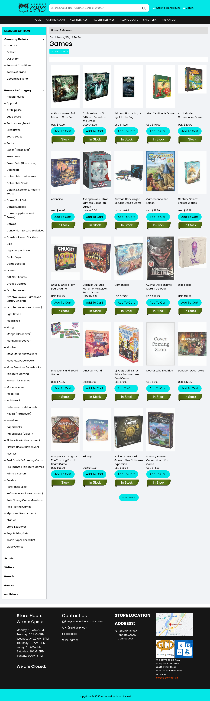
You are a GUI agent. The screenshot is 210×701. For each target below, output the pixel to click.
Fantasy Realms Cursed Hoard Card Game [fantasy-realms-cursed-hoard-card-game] (158, 460)
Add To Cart (62, 131)
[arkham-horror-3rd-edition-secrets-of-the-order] (97, 87)
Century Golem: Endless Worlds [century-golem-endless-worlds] (188, 201)
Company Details (16, 39)
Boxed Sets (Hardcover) (22, 163)
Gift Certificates (17, 277)
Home (54, 30)
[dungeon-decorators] (190, 397)
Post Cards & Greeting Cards (25, 460)
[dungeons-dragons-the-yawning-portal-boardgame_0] (63, 483)
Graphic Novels (16, 290)
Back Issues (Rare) (18, 123)
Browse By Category (18, 90)
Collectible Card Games (22, 176)
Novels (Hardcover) (19, 414)
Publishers (11, 594)
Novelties (12, 420)
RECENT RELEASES (104, 20)
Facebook (70, 634)
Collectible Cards (17, 183)
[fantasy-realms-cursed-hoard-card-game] (158, 483)
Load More (128, 497)
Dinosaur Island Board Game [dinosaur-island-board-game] (64, 372)
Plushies (11, 453)
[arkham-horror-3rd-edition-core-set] (65, 87)
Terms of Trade (16, 72)
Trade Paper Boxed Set (21, 540)
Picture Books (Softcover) (23, 447)
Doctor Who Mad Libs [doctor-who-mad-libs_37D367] (159, 370)
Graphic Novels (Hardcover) (24, 307)
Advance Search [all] (59, 51)
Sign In (188, 8)
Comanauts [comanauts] (121, 285)
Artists (8, 558)
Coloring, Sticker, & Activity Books (23, 191)
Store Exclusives (16, 527)
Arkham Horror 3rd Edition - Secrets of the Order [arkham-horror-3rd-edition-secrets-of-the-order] (95, 117)
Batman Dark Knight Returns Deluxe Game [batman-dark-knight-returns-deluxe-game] (128, 201)
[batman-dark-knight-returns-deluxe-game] (126, 225)
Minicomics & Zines (18, 380)
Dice (9, 244)
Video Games (15, 546)
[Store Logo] (32, 8)
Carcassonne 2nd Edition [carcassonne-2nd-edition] (157, 201)
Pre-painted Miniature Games (25, 467)
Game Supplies (16, 264)
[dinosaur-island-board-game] (63, 397)
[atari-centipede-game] (160, 87)
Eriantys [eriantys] (88, 456)
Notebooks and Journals (22, 407)
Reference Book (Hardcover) (25, 493)
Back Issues (14, 116)
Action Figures (15, 97)
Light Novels (14, 314)
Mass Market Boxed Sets (22, 354)
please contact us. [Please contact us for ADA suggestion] (167, 677)
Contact (12, 45)
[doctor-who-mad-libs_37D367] (158, 397)
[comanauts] (126, 311)
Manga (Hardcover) (19, 334)
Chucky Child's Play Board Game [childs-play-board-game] (63, 286)
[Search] (99, 8)
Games (11, 270)
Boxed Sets (13, 156)
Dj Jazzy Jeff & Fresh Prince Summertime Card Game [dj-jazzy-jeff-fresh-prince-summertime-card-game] (127, 374)
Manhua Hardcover (19, 341)
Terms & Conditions (19, 65)
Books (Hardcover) (18, 150)
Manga (11, 327)
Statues (11, 520)
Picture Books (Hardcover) (23, 440)
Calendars (13, 170)
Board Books (14, 136)
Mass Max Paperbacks (21, 360)
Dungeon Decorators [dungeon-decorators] (191, 370)
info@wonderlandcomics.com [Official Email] (84, 621)
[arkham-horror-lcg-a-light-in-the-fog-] (128, 87)
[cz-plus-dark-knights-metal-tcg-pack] (158, 311)
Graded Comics (16, 284)
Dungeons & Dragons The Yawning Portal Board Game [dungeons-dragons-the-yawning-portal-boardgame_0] (64, 460)
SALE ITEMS (150, 20)
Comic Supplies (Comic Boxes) (21, 215)
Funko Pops (14, 257)
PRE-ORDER (169, 20)
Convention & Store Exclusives (25, 230)
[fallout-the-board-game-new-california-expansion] (126, 483)
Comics (11, 224)
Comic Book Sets (17, 200)
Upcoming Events (18, 79)
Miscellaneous (15, 387)
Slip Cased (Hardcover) (21, 513)
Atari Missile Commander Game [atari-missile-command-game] (190, 115)
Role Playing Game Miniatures (25, 500)
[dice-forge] (190, 311)
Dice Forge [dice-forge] (184, 285)
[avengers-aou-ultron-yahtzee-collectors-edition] (95, 225)
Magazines (13, 321)
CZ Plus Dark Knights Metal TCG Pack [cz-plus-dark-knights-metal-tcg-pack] (159, 286)
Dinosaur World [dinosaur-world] (92, 370)
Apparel (12, 103)
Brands (9, 576)
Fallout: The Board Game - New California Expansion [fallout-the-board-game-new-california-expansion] (128, 460)
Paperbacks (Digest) (20, 434)
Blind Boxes (13, 130)
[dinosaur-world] (95, 397)
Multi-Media (14, 400)
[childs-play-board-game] (63, 311)
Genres (9, 585)
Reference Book (17, 487)
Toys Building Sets (18, 533)
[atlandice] (63, 225)
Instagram (71, 640)
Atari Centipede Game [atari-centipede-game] (160, 113)
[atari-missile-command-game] (192, 87)
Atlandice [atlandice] (57, 199)
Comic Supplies (16, 207)
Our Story (13, 59)
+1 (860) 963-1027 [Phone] (76, 627)
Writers (9, 567)
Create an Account (166, 8)
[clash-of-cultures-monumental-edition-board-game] (95, 311)
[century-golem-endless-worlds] (190, 225)
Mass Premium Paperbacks (24, 367)
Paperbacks (14, 427)
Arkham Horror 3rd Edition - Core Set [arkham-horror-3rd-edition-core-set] (63, 115)
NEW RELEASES (79, 20)
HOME (37, 20)
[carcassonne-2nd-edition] (158, 225)
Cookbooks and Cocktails (22, 237)
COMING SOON (55, 20)
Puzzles (11, 480)
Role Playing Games (19, 507)
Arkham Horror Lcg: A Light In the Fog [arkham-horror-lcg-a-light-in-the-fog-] (127, 115)
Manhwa (12, 347)
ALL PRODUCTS (129, 20)
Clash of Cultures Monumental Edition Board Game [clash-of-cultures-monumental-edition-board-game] (95, 288)
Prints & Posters (16, 473)
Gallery (11, 52)
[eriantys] (95, 483)
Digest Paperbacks (18, 250)
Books (10, 143)
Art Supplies (14, 110)
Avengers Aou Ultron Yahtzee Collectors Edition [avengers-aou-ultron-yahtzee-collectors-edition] (95, 203)
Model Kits (13, 394)
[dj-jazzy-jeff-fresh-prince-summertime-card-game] (126, 397)
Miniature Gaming (18, 374)
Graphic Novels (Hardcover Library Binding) (24, 299)
